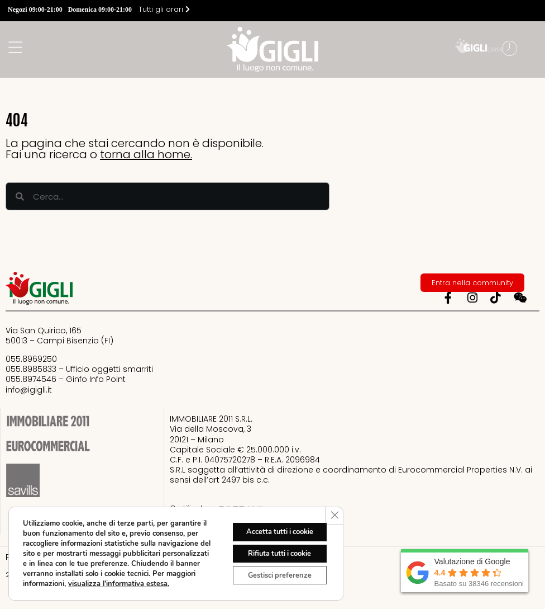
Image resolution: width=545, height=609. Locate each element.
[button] (533, 49)
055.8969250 (31, 359)
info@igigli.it (29, 389)
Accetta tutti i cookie (272, 525)
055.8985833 (31, 369)
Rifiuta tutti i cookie (273, 548)
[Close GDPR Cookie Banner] (333, 506)
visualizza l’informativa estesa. (73, 584)
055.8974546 (31, 379)
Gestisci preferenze (273, 571)
